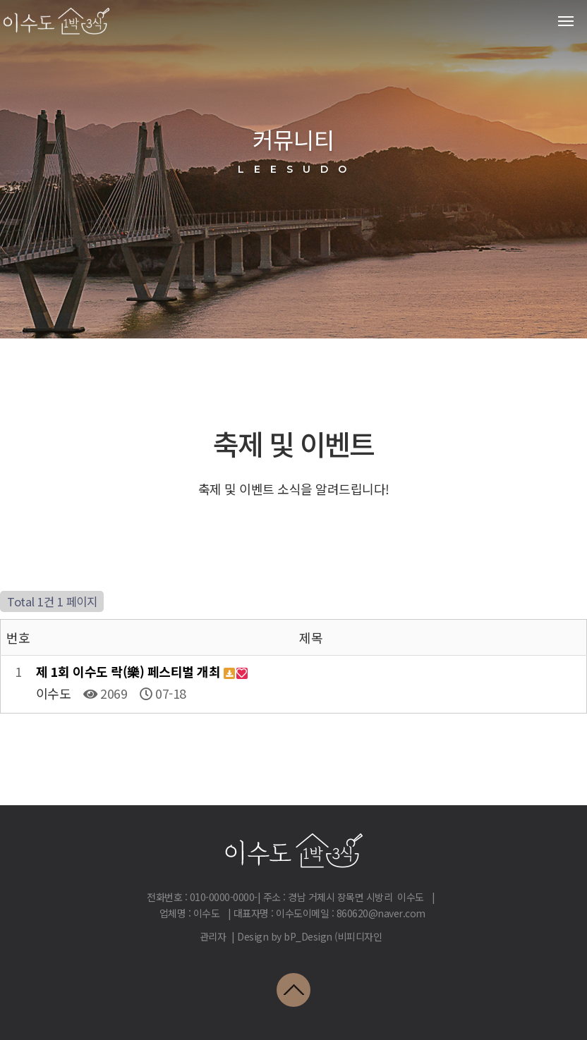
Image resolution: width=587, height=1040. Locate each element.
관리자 (213, 936)
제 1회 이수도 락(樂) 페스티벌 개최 (130, 671)
